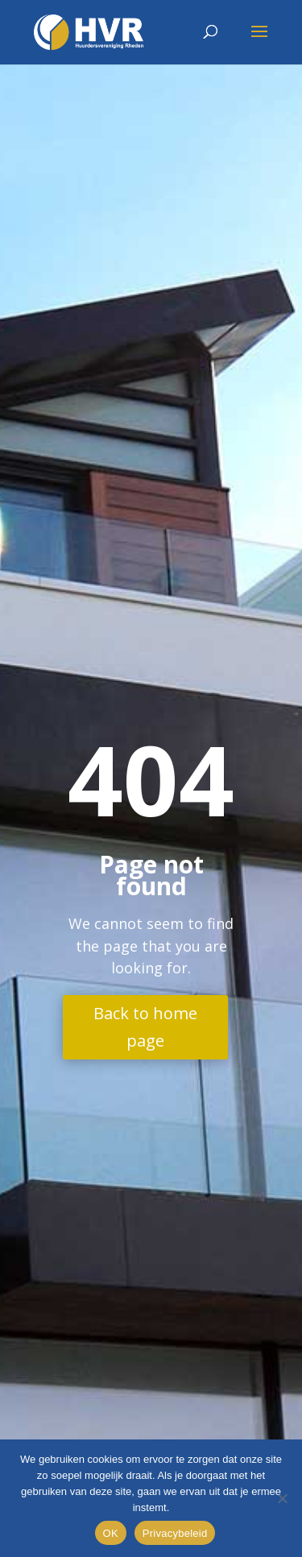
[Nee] (282, 1498)
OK (110, 1533)
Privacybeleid (175, 1533)
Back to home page (145, 1026)
